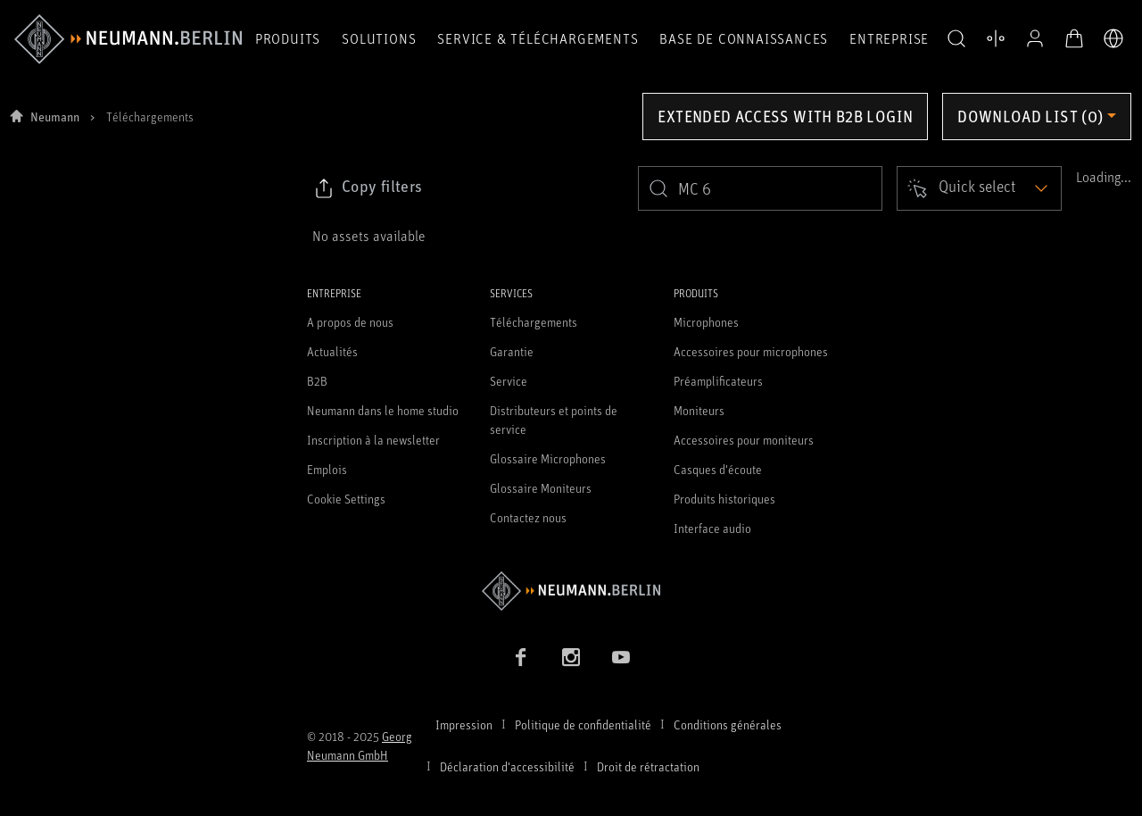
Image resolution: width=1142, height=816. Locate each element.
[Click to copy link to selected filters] (367, 188)
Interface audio (712, 528)
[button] (956, 39)
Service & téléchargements (537, 38)
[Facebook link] (521, 657)
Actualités (332, 351)
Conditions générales (728, 724)
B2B (317, 380)
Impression (463, 724)
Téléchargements (533, 321)
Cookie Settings (346, 498)
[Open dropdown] (979, 188)
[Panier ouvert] (1074, 38)
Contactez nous (528, 517)
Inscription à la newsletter (373, 439)
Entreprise (889, 38)
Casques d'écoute (718, 469)
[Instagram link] (571, 657)
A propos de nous (350, 321)
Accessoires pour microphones (751, 351)
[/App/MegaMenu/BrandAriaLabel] (128, 39)
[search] (760, 188)
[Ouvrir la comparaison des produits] (995, 38)
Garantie (512, 351)
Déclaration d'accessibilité (507, 766)
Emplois (327, 469)
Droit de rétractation (648, 766)
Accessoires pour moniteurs (744, 439)
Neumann (54, 116)
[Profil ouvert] (1035, 38)
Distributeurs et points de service (553, 420)
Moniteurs (699, 410)
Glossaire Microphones (548, 458)
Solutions (379, 38)
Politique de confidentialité (583, 724)
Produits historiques (724, 498)
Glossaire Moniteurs (541, 487)
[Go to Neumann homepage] (571, 590)
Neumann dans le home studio (383, 410)
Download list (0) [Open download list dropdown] (1030, 116)
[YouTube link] (621, 657)
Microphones (706, 321)
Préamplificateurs (718, 380)
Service (508, 380)
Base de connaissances (743, 38)
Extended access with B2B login (785, 116)
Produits (287, 38)
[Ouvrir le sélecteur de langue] (1113, 38)
